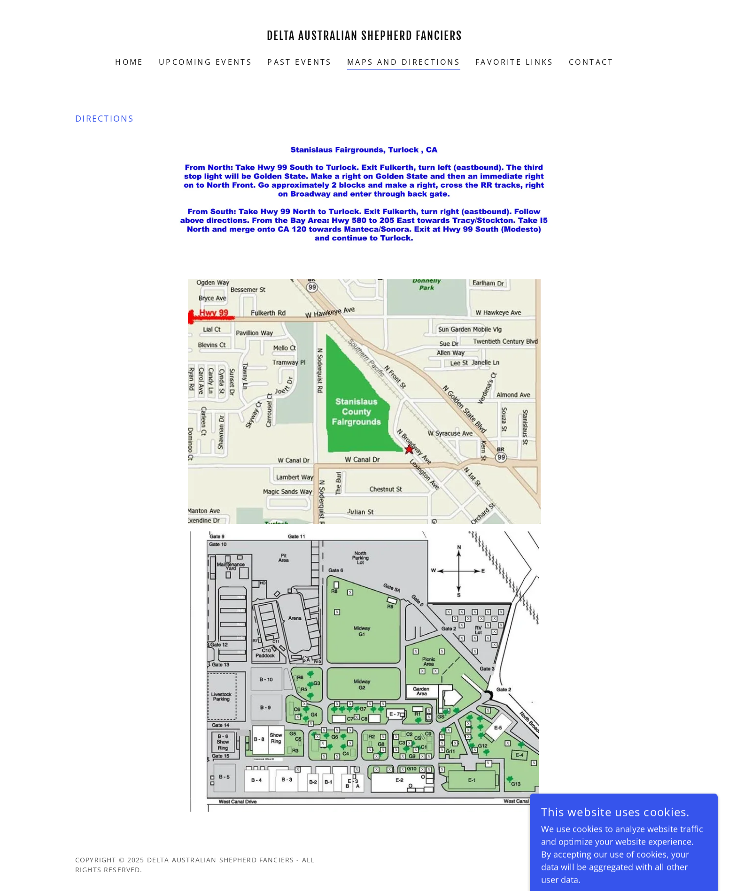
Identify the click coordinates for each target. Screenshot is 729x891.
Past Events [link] (299, 62)
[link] (365, 36)
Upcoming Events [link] (205, 62)
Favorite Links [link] (514, 62)
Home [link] (129, 62)
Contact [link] (591, 62)
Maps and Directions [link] (403, 62)
